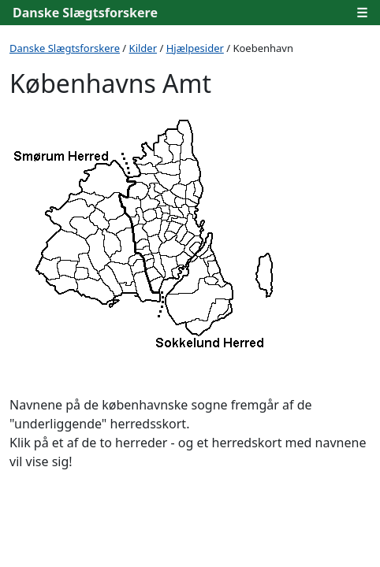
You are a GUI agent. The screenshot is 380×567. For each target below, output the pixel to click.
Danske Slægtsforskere (85, 12)
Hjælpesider (195, 48)
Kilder (143, 48)
